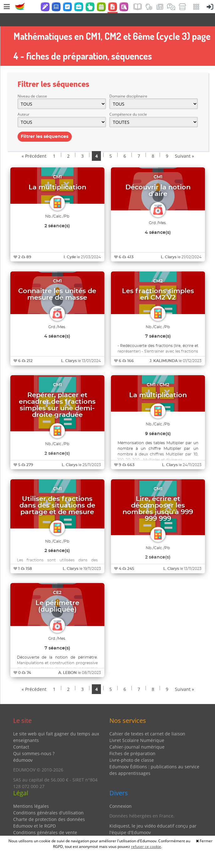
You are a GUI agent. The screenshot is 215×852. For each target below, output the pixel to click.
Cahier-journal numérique (137, 734)
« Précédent (34, 143)
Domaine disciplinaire (128, 83)
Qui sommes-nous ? (34, 740)
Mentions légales (31, 793)
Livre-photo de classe (131, 747)
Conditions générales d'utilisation (48, 799)
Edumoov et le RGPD (34, 813)
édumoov (23, 747)
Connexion (120, 793)
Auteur (23, 101)
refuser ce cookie (146, 846)
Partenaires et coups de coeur (140, 829)
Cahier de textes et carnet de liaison (147, 720)
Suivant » (184, 143)
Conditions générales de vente (45, 819)
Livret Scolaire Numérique (136, 727)
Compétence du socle (128, 101)
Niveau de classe (32, 83)
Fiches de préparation (132, 740)
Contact (21, 734)
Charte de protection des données (49, 806)
